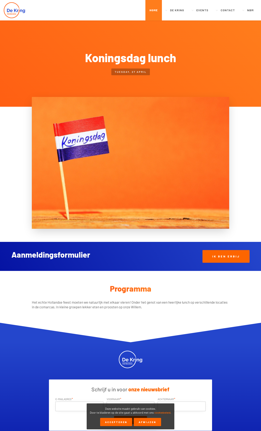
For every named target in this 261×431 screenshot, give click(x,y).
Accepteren (116, 422)
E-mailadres (63, 399)
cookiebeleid (162, 412)
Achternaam (166, 399)
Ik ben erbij (226, 256)
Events (202, 10)
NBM (250, 10)
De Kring (177, 10)
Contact (228, 10)
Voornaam (113, 399)
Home (153, 10)
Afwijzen (147, 422)
